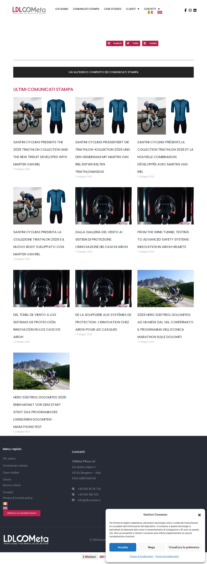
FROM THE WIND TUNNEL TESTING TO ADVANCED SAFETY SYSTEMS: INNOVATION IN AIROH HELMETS (163, 239)
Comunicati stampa (86, 8)
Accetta (123, 547)
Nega (151, 547)
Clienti (132, 9)
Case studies (112, 8)
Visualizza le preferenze (184, 547)
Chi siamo (61, 8)
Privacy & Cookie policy (141, 556)
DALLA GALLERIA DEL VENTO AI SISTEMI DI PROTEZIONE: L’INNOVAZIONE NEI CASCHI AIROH (101, 239)
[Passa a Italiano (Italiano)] (89, 556)
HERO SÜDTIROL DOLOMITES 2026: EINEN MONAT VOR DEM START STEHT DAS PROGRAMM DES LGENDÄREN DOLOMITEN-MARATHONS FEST (40, 412)
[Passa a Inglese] (159, 12)
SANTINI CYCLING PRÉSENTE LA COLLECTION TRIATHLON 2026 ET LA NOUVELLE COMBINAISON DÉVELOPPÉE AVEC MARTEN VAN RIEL (165, 157)
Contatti (152, 9)
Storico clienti (12, 485)
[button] (199, 514)
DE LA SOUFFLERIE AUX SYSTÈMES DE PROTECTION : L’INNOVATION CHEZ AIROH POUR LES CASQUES (103, 322)
